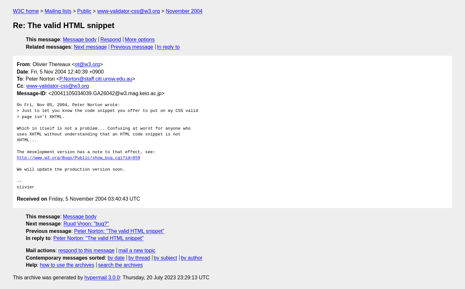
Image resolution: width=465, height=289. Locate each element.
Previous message (132, 47)
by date (116, 258)
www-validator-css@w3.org (128, 11)
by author (191, 258)
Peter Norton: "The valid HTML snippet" (119, 231)
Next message (90, 47)
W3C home (26, 11)
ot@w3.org (87, 64)
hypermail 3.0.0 (101, 277)
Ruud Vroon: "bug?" (86, 223)
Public (84, 11)
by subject (165, 258)
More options (140, 39)
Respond (110, 39)
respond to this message (86, 250)
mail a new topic (137, 250)
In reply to (168, 47)
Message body (80, 39)
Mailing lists (58, 11)
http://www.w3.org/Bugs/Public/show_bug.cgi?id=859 (78, 158)
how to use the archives (67, 265)
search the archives (120, 265)
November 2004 (184, 11)
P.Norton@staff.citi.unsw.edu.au (95, 79)
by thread (139, 258)
